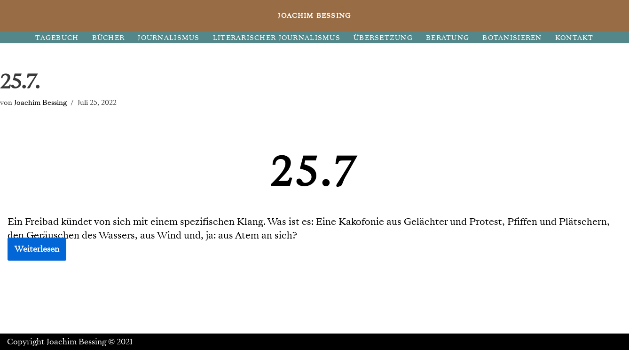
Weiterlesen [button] (37, 249)
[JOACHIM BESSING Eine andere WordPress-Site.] (314, 16)
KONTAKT (574, 37)
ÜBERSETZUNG (383, 37)
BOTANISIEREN (512, 37)
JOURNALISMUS (168, 37)
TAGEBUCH (57, 37)
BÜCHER (108, 37)
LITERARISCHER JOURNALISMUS (276, 37)
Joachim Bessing (40, 102)
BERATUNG (447, 37)
